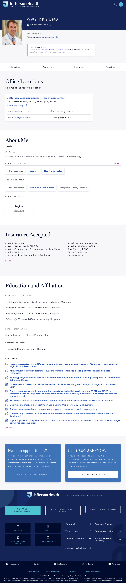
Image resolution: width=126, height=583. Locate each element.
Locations (21, 68)
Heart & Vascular (53, 171)
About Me (53, 68)
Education (116, 68)
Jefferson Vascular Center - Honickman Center (36, 97)
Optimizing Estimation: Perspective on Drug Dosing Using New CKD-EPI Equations (51, 405)
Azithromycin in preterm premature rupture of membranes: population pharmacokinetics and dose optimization (60, 372)
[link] (50, 37)
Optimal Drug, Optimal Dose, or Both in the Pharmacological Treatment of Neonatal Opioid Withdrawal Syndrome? (62, 414)
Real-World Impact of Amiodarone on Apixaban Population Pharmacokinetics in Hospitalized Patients (61, 400)
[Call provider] (93, 474)
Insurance (84, 68)
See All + (9, 427)
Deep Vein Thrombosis (42, 187)
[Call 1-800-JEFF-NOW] (103, 509)
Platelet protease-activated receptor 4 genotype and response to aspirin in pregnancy (53, 409)
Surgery (34, 171)
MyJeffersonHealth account (53, 49)
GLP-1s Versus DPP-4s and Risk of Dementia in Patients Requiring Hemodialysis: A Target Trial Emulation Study (63, 385)
